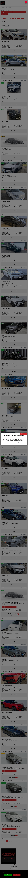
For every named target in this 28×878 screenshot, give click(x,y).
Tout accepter (8, 874)
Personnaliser (24, 874)
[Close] (26, 2)
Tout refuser (17, 874)
